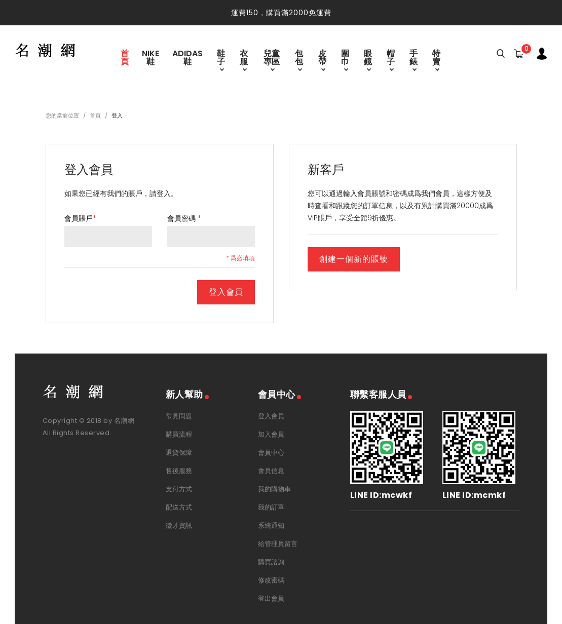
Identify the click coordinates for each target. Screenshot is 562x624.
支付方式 (179, 489)
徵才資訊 (179, 525)
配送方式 (179, 507)
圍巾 (345, 57)
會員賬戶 (80, 218)
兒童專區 (272, 57)
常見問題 (179, 416)
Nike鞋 (150, 57)
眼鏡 (368, 57)
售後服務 (179, 471)
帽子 (391, 57)
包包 (299, 57)
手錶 (413, 57)
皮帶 (322, 57)
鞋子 (221, 57)
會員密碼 (184, 218)
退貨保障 (179, 452)
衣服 (244, 57)
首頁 (125, 57)
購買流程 (179, 434)
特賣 (436, 57)
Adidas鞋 (187, 57)
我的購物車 (274, 489)
